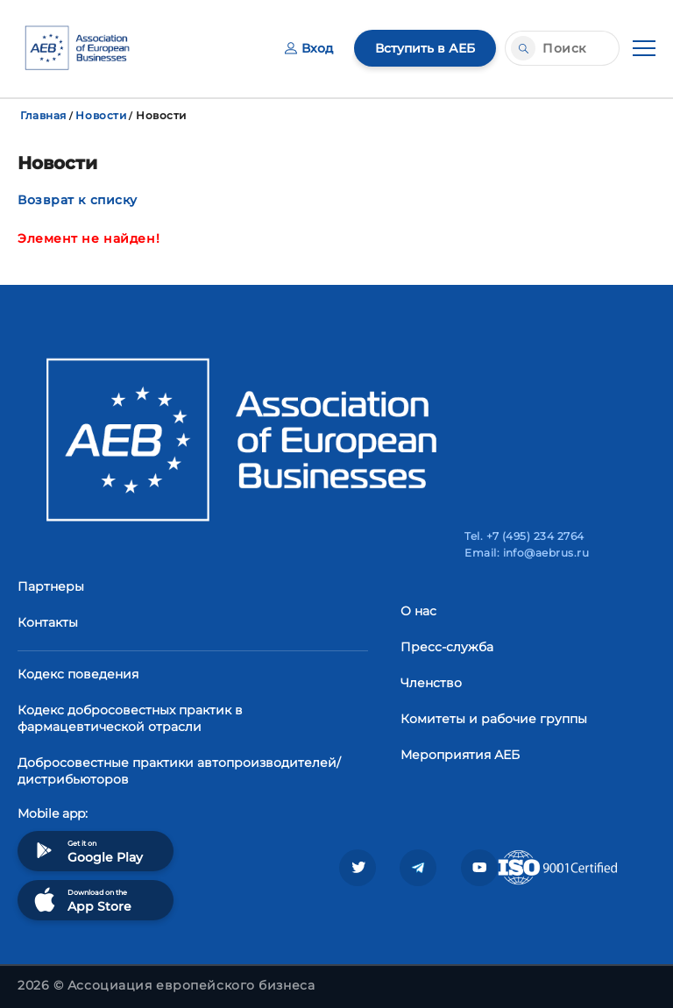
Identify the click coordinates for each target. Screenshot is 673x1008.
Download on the (81, 899)
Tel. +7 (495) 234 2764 (524, 536)
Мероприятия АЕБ (460, 755)
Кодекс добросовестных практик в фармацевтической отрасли (130, 718)
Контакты (48, 622)
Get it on (87, 850)
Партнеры (51, 586)
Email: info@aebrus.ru (526, 552)
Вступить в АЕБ (425, 48)
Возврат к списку (78, 200)
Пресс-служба (446, 647)
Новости (100, 115)
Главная (43, 115)
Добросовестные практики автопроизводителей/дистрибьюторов (179, 771)
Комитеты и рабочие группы (493, 719)
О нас (418, 611)
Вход (309, 48)
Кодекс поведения (78, 674)
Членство (431, 683)
